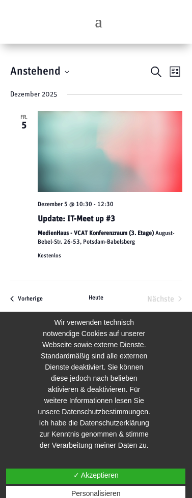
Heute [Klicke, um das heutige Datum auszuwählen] (96, 297)
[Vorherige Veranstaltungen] (26, 299)
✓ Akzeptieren (96, 475)
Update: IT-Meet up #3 (76, 219)
